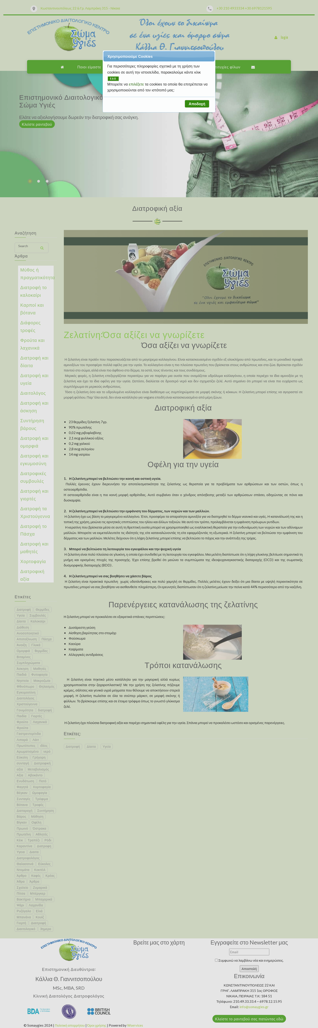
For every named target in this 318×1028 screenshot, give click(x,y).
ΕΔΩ (113, 78)
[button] (197, 104)
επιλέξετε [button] (137, 84)
